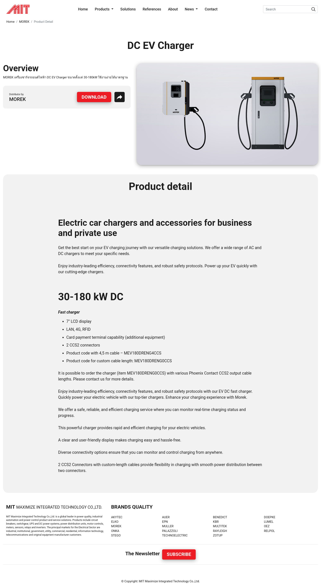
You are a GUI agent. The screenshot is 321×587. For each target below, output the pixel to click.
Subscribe (179, 554)
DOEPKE (269, 517)
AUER (166, 517)
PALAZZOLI (169, 531)
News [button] (190, 9)
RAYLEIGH (220, 531)
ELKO (115, 522)
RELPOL (269, 531)
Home (83, 8)
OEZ (267, 526)
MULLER (167, 526)
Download (94, 97)
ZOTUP (218, 535)
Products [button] (102, 9)
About (173, 9)
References (152, 9)
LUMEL (269, 522)
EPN (165, 522)
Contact (211, 9)
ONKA (115, 531)
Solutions (128, 9)
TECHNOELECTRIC (175, 535)
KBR (216, 522)
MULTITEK (220, 526)
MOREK (24, 22)
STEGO (116, 535)
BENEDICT (220, 517)
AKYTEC (116, 517)
